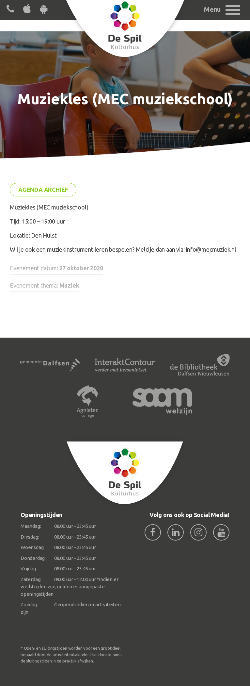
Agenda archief (43, 189)
